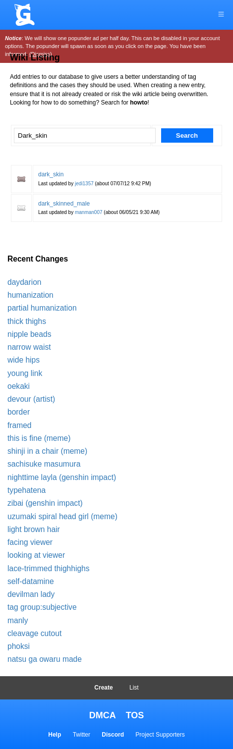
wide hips (23, 360)
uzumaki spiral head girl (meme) (62, 516)
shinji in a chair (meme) (47, 451)
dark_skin (50, 174)
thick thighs (26, 321)
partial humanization (42, 308)
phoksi (18, 646)
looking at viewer (36, 555)
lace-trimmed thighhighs (48, 568)
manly (17, 620)
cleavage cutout (34, 633)
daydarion (24, 282)
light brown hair (33, 529)
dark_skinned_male (64, 203)
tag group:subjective (42, 607)
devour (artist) (31, 399)
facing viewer (30, 542)
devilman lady (31, 594)
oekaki (18, 386)
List (134, 687)
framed (19, 425)
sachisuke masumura (43, 464)
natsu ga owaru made (44, 659)
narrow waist (29, 347)
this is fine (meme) (38, 438)
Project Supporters (159, 734)
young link (24, 373)
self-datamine (30, 581)
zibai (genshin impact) (45, 503)
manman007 (89, 212)
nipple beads (29, 334)
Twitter (81, 734)
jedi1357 (84, 183)
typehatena (26, 490)
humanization (30, 295)
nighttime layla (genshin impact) (61, 477)
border (18, 412)
